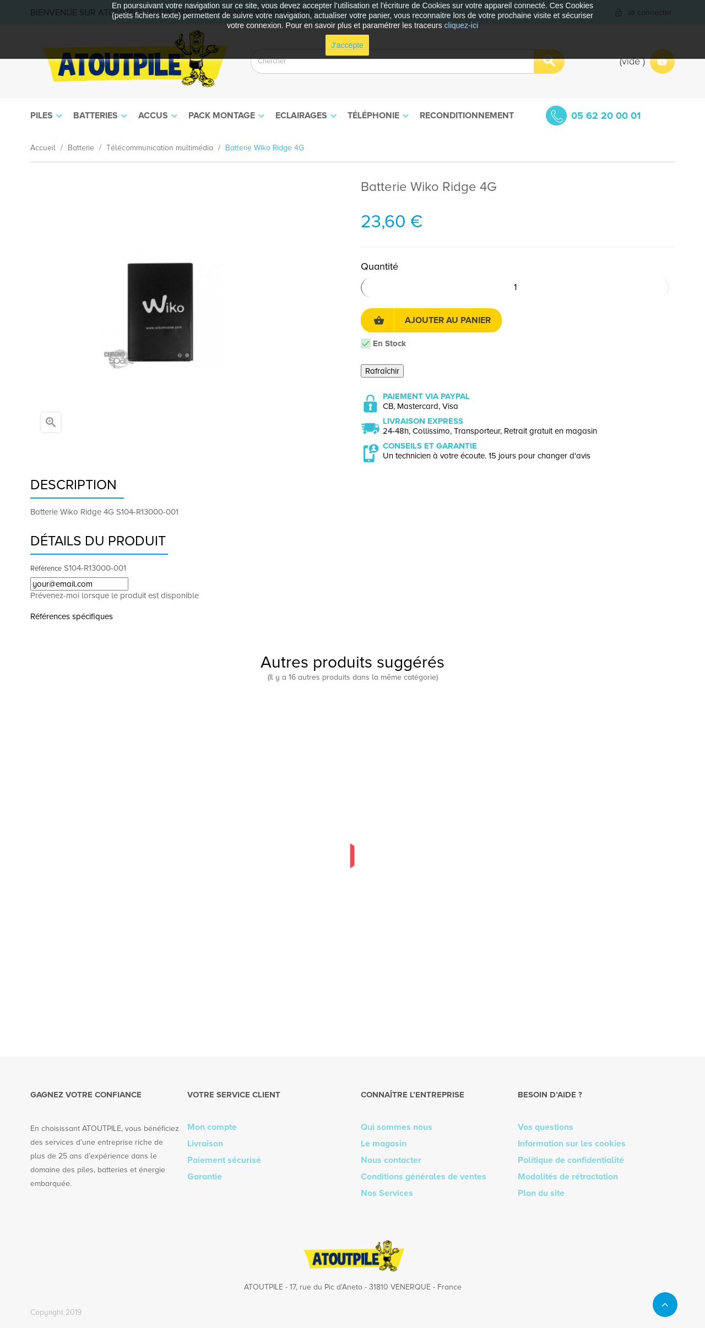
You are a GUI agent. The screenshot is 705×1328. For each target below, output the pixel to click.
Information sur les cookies (572, 1143)
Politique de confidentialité (571, 1160)
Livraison (205, 1143)
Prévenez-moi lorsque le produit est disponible (114, 595)
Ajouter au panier (432, 320)
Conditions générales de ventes (423, 1176)
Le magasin (383, 1143)
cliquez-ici (461, 25)
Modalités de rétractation (568, 1176)
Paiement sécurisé (224, 1160)
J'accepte (347, 45)
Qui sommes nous (396, 1127)
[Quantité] (515, 287)
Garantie (204, 1176)
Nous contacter (391, 1160)
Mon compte (212, 1127)
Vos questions (545, 1127)
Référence (46, 568)
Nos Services (387, 1193)
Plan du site (541, 1193)
